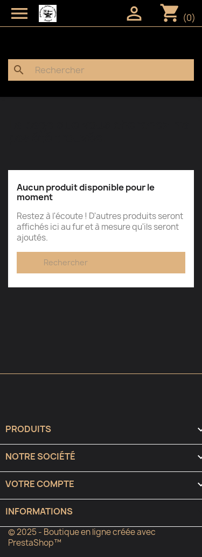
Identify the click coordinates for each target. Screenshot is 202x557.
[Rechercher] (101, 70)
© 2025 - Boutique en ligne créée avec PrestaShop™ (82, 537)
